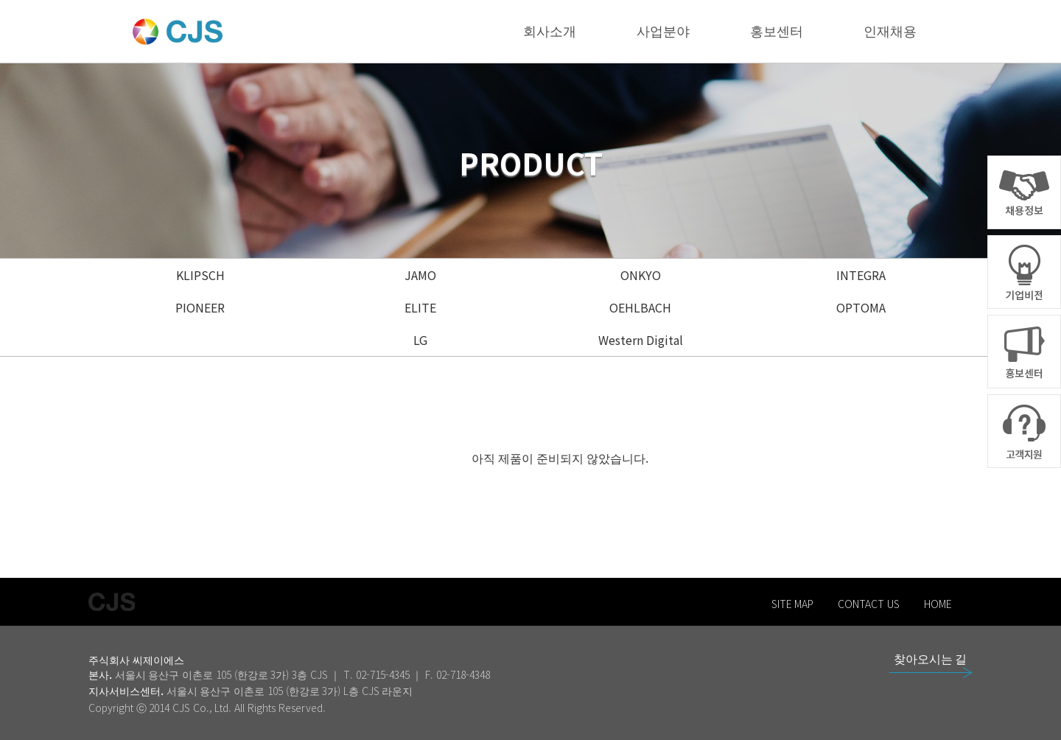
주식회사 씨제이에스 (136, 659)
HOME (938, 603)
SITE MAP (792, 603)
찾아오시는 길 (930, 658)
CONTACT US (869, 603)
